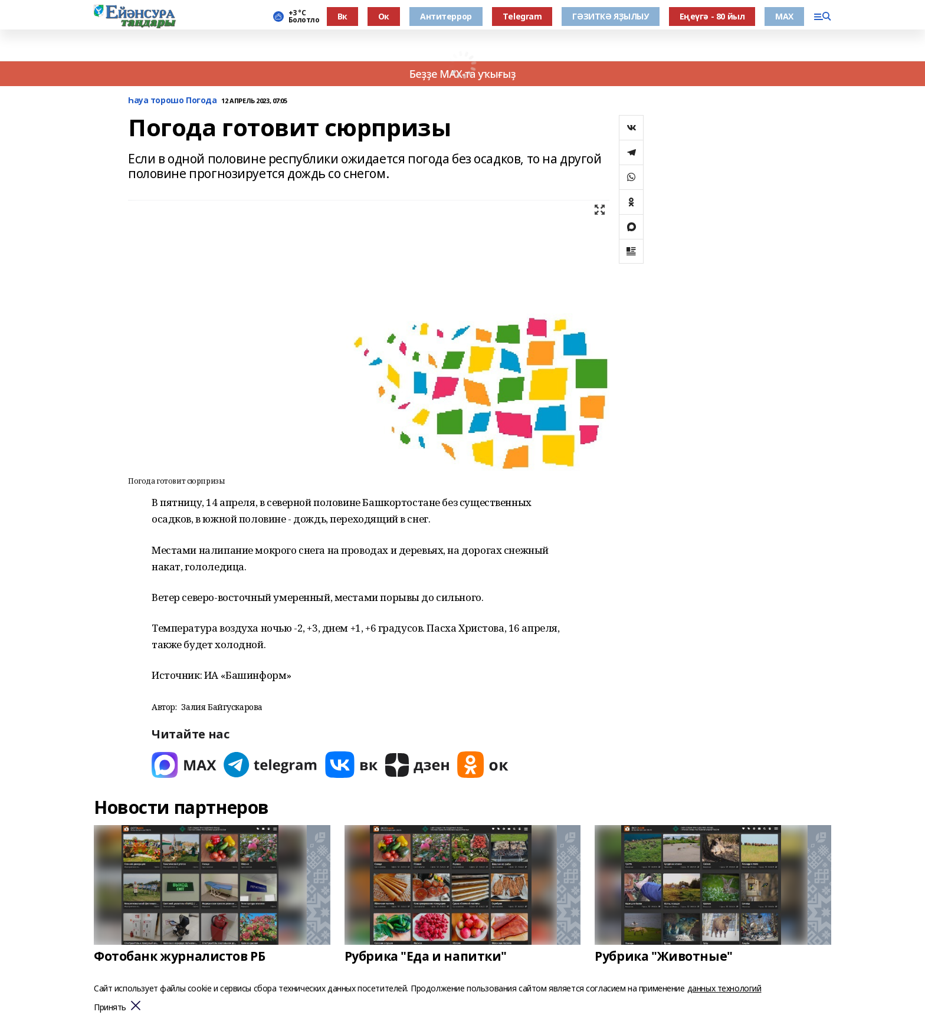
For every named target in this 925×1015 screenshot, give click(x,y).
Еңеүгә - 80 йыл (712, 16)
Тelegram (522, 16)
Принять (110, 1008)
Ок (383, 16)
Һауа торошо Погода (172, 101)
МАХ (784, 16)
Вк (342, 16)
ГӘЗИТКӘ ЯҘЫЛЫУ (610, 16)
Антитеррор (446, 16)
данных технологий (724, 988)
